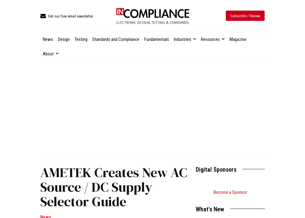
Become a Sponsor (230, 192)
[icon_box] (66, 16)
